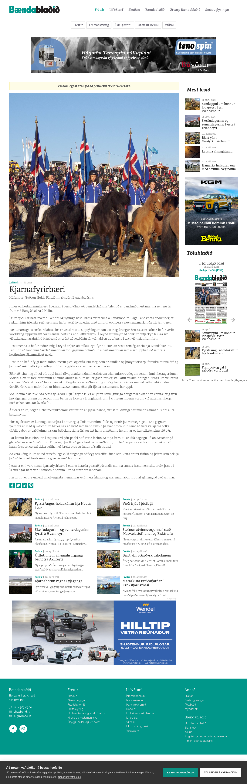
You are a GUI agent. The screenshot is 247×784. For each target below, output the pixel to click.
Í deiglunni (123, 25)
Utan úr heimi (148, 25)
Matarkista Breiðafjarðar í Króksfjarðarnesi (143, 583)
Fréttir (99, 10)
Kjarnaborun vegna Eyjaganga (58, 581)
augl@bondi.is (20, 715)
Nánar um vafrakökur (69, 776)
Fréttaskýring (99, 25)
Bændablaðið (154, 10)
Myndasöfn (191, 708)
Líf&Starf (116, 10)
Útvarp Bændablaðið (185, 10)
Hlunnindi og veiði (137, 726)
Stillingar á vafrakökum (221, 772)
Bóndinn (131, 708)
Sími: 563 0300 (20, 707)
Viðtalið (131, 722)
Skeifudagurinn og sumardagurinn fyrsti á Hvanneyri (62, 531)
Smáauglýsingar (217, 10)
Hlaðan (189, 695)
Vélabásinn (133, 730)
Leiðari (13, 282)
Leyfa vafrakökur (181, 772)
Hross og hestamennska (82, 717)
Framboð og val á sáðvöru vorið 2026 (215, 368)
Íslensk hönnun (135, 695)
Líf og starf (132, 717)
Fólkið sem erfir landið (140, 713)
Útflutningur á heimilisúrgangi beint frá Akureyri (59, 557)
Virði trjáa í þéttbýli (138, 503)
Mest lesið (198, 89)
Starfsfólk (190, 727)
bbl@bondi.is (19, 711)
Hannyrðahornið (136, 704)
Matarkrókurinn (135, 700)
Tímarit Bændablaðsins (199, 740)
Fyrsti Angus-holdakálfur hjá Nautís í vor (63, 505)
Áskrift (188, 732)
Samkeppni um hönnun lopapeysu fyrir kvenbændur (218, 107)
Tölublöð (190, 704)
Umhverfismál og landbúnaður (86, 713)
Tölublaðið (199, 253)
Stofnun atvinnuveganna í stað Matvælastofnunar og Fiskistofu (148, 531)
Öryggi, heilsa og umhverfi (84, 722)
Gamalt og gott (77, 700)
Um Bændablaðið (195, 723)
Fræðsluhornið (77, 704)
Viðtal (169, 25)
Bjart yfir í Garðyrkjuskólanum (147, 555)
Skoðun (134, 10)
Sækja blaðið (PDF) (211, 270)
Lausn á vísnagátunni (217, 151)
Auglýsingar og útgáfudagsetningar (206, 736)
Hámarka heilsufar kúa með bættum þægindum (219, 167)
